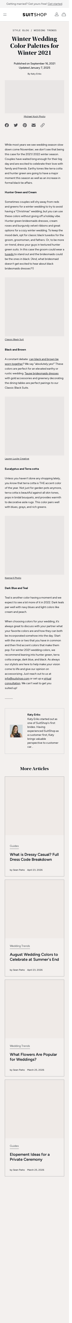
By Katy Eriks (34, 73)
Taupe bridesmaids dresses (42, 373)
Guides (14, 820)
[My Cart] (64, 14)
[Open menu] (5, 15)
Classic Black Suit (14, 339)
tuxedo (9, 254)
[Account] (56, 14)
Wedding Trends (45, 30)
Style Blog (21, 30)
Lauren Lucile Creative (17, 458)
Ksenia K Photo (13, 577)
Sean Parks (19, 844)
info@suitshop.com (17, 678)
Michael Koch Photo (34, 116)
